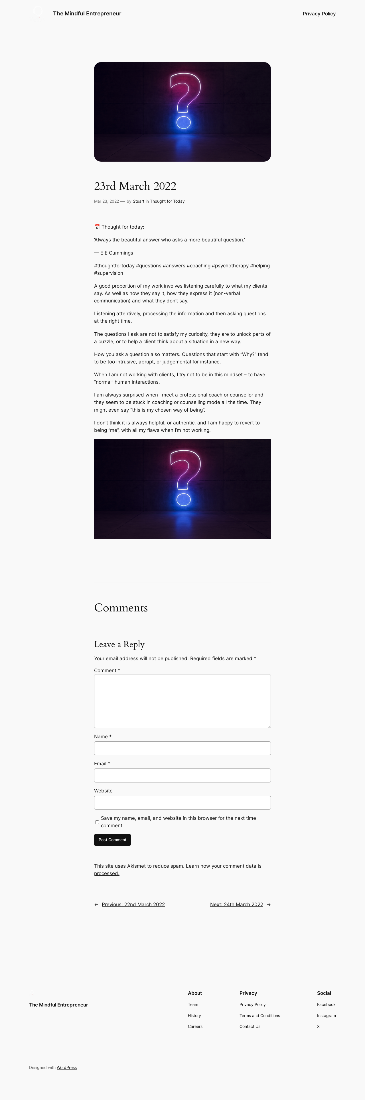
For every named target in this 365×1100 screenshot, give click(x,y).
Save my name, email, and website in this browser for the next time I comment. (180, 821)
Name (103, 736)
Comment (107, 670)
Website (103, 791)
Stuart (138, 201)
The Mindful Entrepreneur (87, 13)
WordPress (67, 1067)
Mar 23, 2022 (106, 201)
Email (102, 763)
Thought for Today (167, 201)
